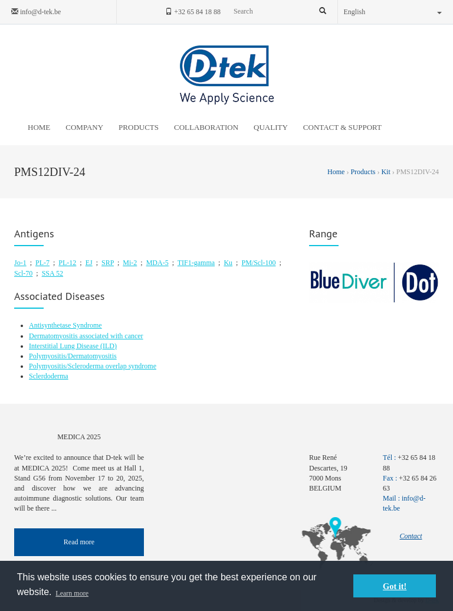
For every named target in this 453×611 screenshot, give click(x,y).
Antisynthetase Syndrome (65, 325)
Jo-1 (20, 263)
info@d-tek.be (36, 12)
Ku (228, 263)
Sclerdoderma (48, 376)
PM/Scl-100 (258, 263)
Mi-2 (130, 263)
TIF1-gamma (196, 263)
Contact (411, 536)
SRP (107, 263)
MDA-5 (157, 263)
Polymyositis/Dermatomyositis (73, 356)
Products (362, 172)
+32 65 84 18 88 (193, 12)
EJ (89, 263)
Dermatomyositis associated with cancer (86, 336)
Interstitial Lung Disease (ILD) (73, 346)
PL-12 (67, 263)
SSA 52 (52, 273)
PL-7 (42, 263)
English (393, 12)
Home (336, 172)
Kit (385, 172)
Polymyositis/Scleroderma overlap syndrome (92, 366)
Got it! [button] (394, 586)
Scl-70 (23, 273)
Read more (79, 542)
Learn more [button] (71, 593)
